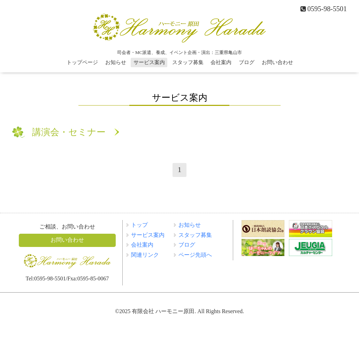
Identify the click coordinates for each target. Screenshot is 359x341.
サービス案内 (149, 62)
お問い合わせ (277, 62)
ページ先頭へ (195, 255)
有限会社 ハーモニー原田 (163, 311)
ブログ (246, 62)
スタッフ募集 (188, 62)
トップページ (82, 62)
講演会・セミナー (69, 132)
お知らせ (115, 62)
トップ (139, 225)
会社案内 (221, 62)
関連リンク (145, 255)
